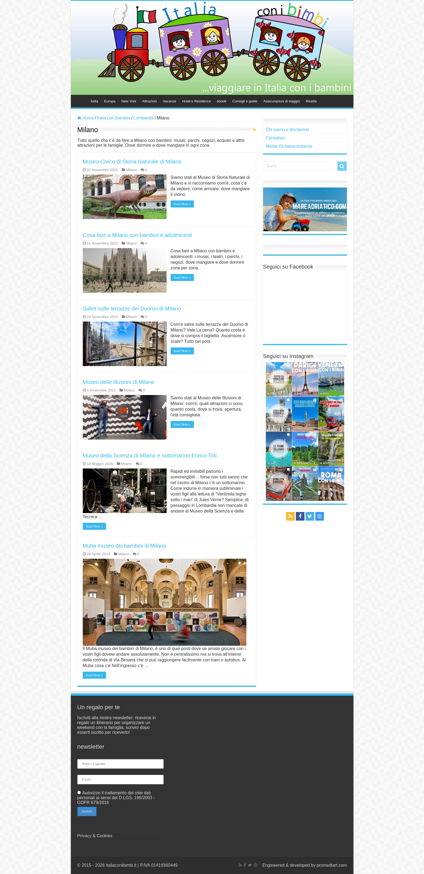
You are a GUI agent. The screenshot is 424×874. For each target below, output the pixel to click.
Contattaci (275, 138)
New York (128, 101)
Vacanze (169, 101)
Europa (109, 101)
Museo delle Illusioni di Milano (119, 382)
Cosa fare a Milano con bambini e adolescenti (137, 235)
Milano (131, 170)
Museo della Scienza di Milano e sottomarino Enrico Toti (150, 455)
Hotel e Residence (196, 101)
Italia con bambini (114, 118)
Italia (94, 101)
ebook (221, 101)
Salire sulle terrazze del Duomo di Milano (132, 309)
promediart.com (332, 865)
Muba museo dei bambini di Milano (124, 546)
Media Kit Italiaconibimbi (289, 146)
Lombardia (143, 118)
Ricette (311, 101)
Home (81, 100)
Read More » (182, 204)
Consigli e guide (244, 101)
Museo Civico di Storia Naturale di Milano (132, 162)
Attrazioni (149, 101)
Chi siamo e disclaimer (287, 129)
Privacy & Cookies (94, 835)
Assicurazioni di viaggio (281, 101)
